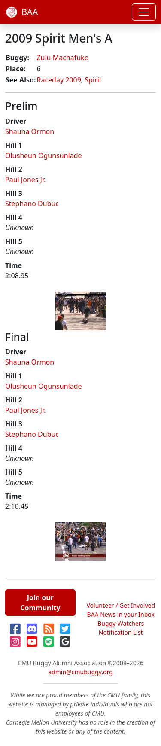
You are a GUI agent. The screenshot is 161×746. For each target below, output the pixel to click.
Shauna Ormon (29, 131)
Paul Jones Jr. (25, 179)
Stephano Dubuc (32, 203)
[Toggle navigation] (144, 12)
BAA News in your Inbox (121, 614)
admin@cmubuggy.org (80, 672)
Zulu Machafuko (62, 57)
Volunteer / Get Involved (120, 605)
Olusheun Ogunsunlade (43, 155)
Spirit (93, 80)
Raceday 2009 (58, 80)
